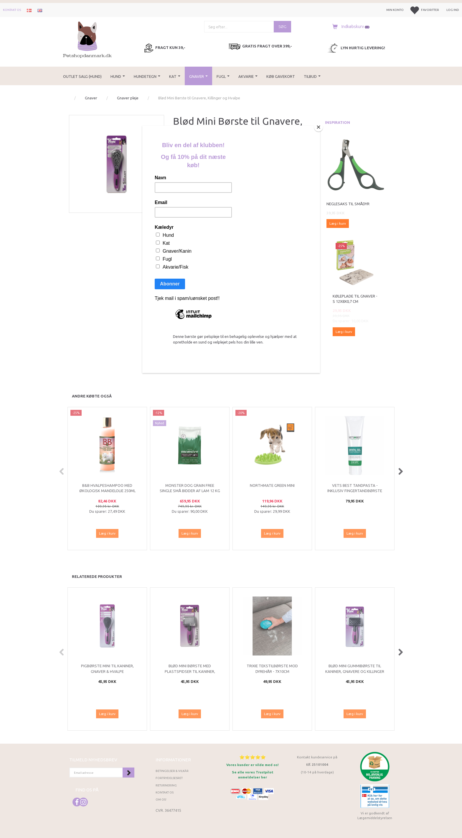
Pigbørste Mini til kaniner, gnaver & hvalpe (107, 668)
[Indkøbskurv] (349, 26)
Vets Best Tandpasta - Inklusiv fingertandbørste (354, 488)
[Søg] (282, 26)
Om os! (161, 799)
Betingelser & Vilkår (172, 771)
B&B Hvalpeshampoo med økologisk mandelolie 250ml (107, 488)
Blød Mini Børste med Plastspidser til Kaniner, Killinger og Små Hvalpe (190, 671)
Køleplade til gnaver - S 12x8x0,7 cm (355, 299)
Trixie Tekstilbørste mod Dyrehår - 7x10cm (272, 668)
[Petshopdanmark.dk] (87, 39)
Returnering (166, 785)
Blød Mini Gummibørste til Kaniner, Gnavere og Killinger (354, 668)
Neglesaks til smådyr (347, 204)
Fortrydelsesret (169, 778)
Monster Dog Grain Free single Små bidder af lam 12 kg (190, 488)
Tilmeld (128, 773)
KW (185, 146)
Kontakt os (12, 9)
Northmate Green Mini (272, 485)
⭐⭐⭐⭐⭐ (252, 757)
